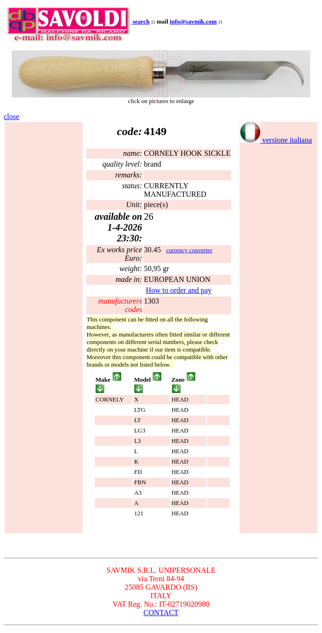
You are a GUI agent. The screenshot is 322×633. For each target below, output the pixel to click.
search (140, 21)
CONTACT (160, 613)
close (11, 116)
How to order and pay (179, 290)
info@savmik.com (193, 21)
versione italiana (276, 140)
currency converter (189, 250)
